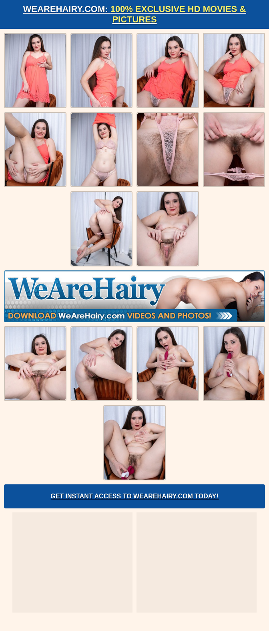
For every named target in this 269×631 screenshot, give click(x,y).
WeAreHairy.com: (134, 14)
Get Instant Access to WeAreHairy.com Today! (134, 496)
